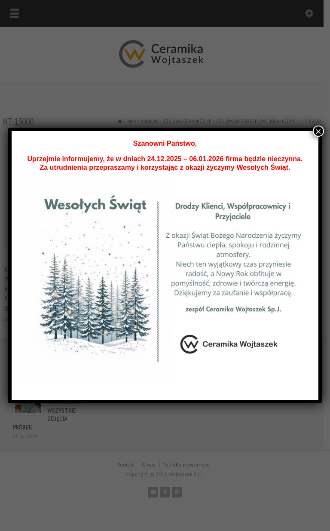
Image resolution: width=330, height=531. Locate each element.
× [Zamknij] (318, 131)
